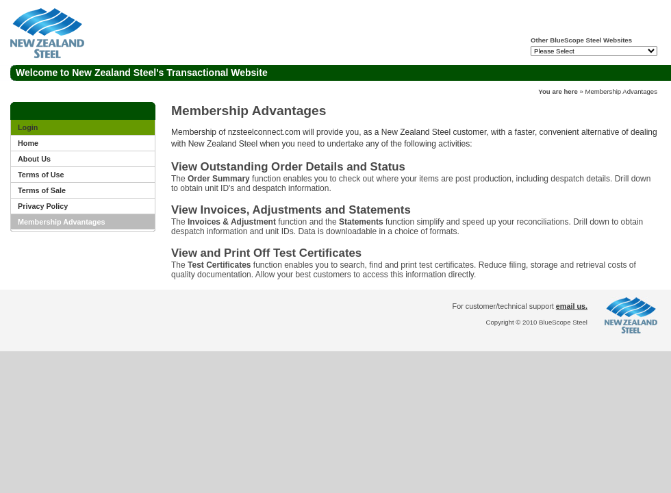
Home (28, 143)
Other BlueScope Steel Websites (581, 40)
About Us (34, 159)
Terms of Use (41, 174)
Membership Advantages (621, 91)
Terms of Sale (42, 190)
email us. (571, 306)
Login (28, 127)
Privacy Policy (43, 206)
